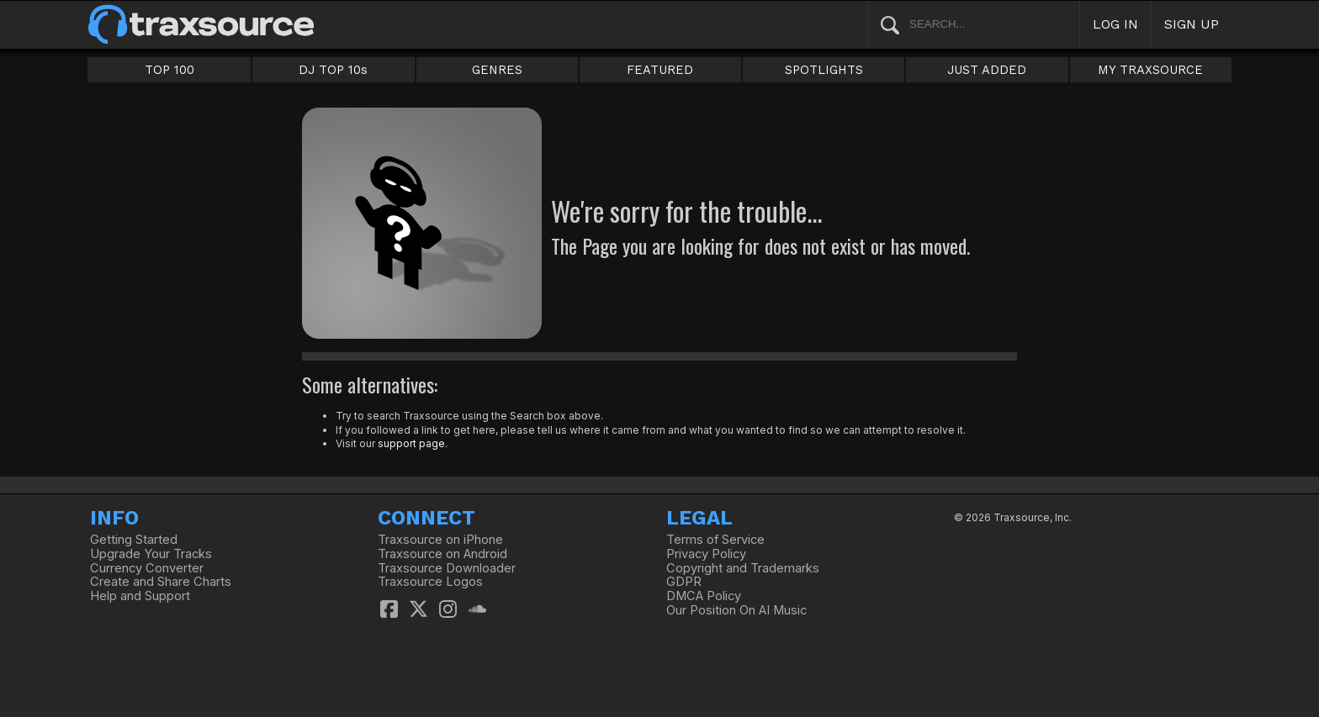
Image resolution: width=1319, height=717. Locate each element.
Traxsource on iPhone (440, 539)
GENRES (497, 69)
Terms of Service (715, 539)
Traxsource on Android (442, 553)
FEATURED (660, 69)
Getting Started (133, 539)
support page (411, 443)
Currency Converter (147, 568)
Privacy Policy (706, 553)
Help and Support (140, 596)
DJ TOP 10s (333, 69)
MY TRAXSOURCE (1150, 69)
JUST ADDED (986, 69)
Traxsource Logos (430, 581)
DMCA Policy (703, 596)
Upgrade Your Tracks (151, 553)
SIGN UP (1191, 24)
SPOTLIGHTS (824, 69)
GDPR (684, 581)
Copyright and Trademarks (742, 568)
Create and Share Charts (160, 581)
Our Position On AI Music (736, 610)
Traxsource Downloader (447, 568)
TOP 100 (169, 69)
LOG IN (1115, 24)
